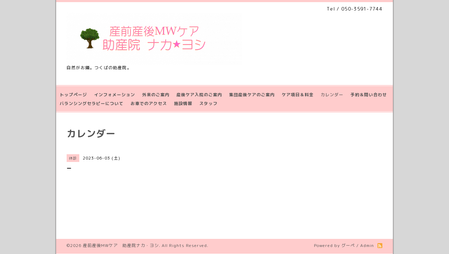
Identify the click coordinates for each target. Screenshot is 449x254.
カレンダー (332, 95)
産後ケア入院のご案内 (199, 95)
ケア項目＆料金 (298, 95)
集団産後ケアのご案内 (252, 95)
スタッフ (208, 103)
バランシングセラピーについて (91, 103)
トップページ (73, 95)
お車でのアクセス (148, 103)
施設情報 (183, 103)
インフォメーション (114, 95)
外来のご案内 (155, 95)
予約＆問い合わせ (368, 95)
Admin (367, 245)
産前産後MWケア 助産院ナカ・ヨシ (121, 245)
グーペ (348, 245)
